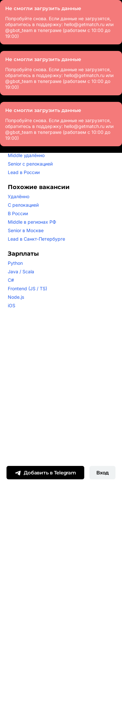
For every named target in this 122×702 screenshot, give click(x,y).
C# (11, 280)
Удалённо (18, 196)
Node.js (16, 297)
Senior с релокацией (30, 164)
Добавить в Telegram (45, 473)
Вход (102, 473)
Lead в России (24, 172)
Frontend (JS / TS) (27, 288)
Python (15, 263)
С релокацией (23, 205)
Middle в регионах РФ (32, 222)
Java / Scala (21, 271)
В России (18, 213)
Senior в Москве (26, 230)
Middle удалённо (26, 155)
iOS (11, 305)
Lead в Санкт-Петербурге (36, 239)
